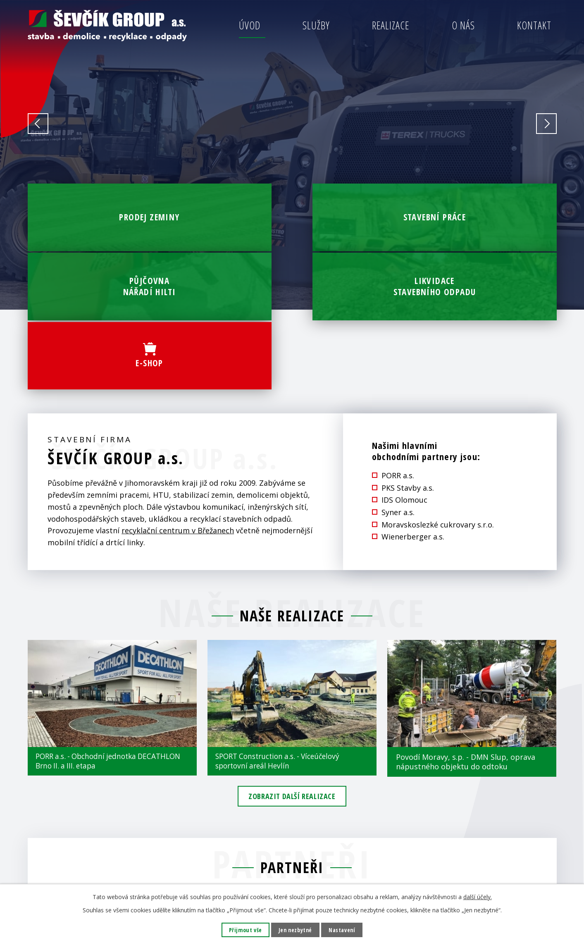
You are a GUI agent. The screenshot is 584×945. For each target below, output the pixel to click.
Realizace (390, 25)
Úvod (249, 25)
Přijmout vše (244, 930)
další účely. (477, 896)
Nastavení (343, 930)
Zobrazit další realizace (291, 675)
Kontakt (534, 25)
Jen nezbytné (294, 930)
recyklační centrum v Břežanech (178, 408)
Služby (316, 25)
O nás (463, 25)
